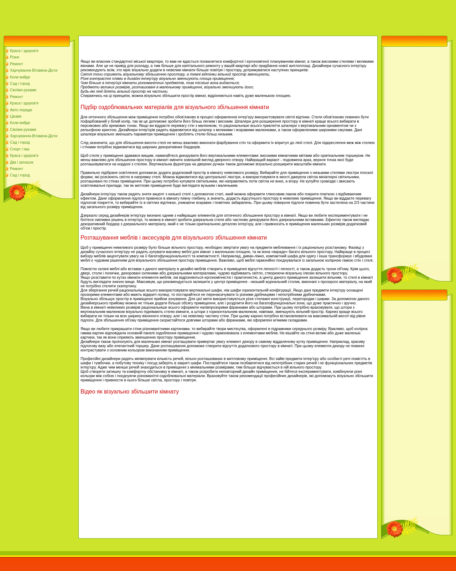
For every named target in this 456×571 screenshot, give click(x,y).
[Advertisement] (129, 16)
